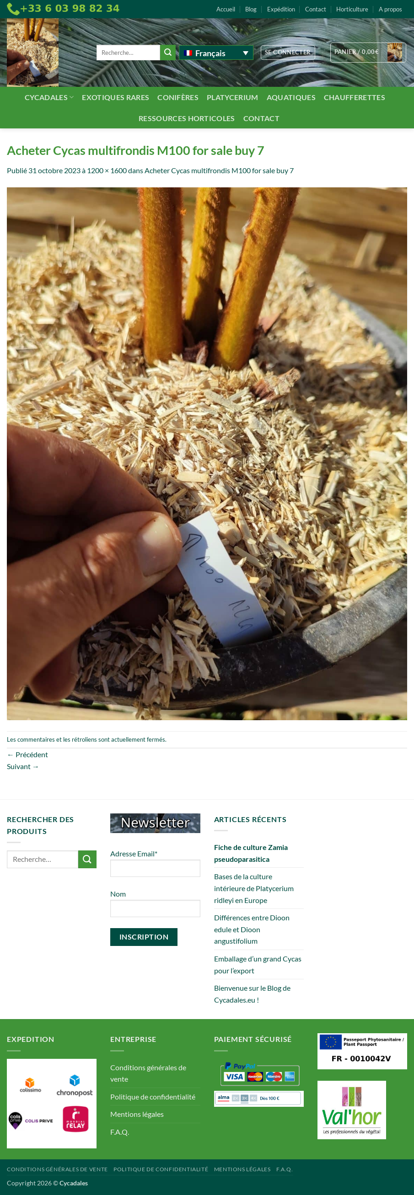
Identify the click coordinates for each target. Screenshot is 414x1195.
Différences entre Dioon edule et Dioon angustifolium (252, 929)
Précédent (27, 754)
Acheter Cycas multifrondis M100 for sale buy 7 (219, 170)
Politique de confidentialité (152, 1096)
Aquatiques (291, 97)
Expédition (281, 9)
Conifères (178, 97)
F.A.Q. (119, 1131)
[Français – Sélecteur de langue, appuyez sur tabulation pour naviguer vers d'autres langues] (216, 52)
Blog (251, 9)
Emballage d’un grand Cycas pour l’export (257, 964)
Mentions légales (137, 1114)
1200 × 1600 (107, 170)
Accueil (225, 9)
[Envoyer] (168, 52)
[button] (288, 52)
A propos (390, 9)
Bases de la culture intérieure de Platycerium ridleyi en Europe (254, 888)
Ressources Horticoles (187, 118)
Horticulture (352, 9)
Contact (315, 9)
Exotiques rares (115, 97)
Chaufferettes (354, 97)
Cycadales (49, 97)
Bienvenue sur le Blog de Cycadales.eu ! (252, 993)
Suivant (23, 766)
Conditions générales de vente (148, 1073)
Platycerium (232, 97)
